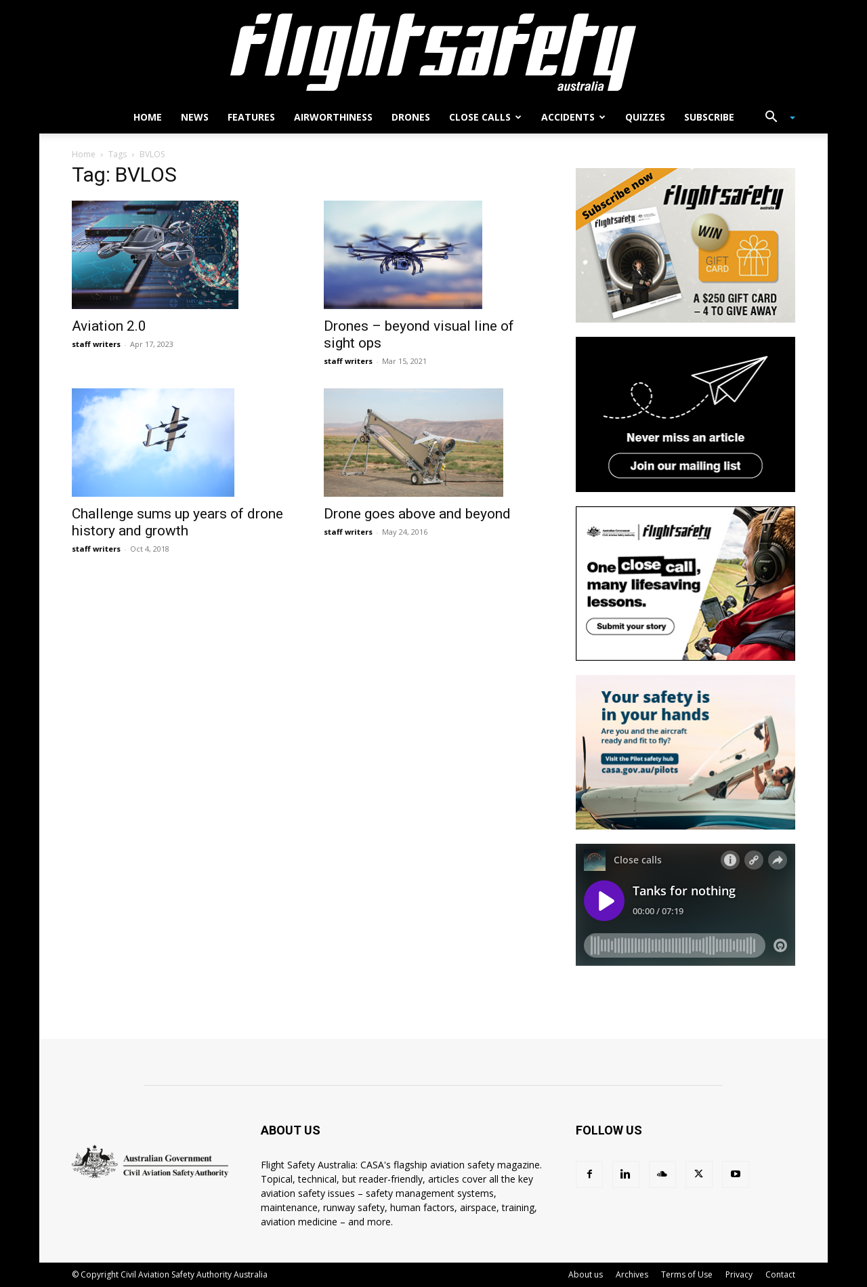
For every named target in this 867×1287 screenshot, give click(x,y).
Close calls (485, 116)
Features (251, 116)
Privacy (739, 1274)
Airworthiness (333, 116)
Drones (411, 116)
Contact (780, 1274)
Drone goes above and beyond (417, 514)
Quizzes (645, 116)
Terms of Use (687, 1274)
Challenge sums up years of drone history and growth (177, 522)
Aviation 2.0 (109, 326)
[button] (775, 118)
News (195, 116)
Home (147, 116)
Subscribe (709, 116)
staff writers (96, 344)
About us (585, 1274)
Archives (632, 1274)
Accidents (573, 116)
